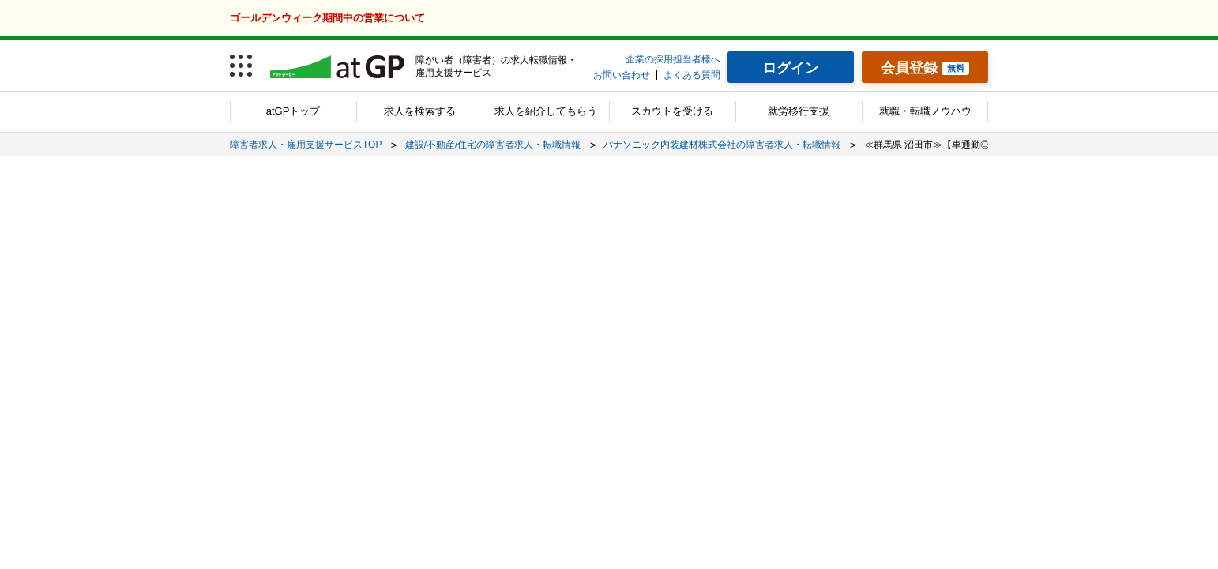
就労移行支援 (798, 111)
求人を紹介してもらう (545, 111)
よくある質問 (692, 75)
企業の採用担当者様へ (673, 59)
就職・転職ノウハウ (925, 111)
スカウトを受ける (672, 111)
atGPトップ (293, 111)
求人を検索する (420, 111)
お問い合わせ (621, 75)
